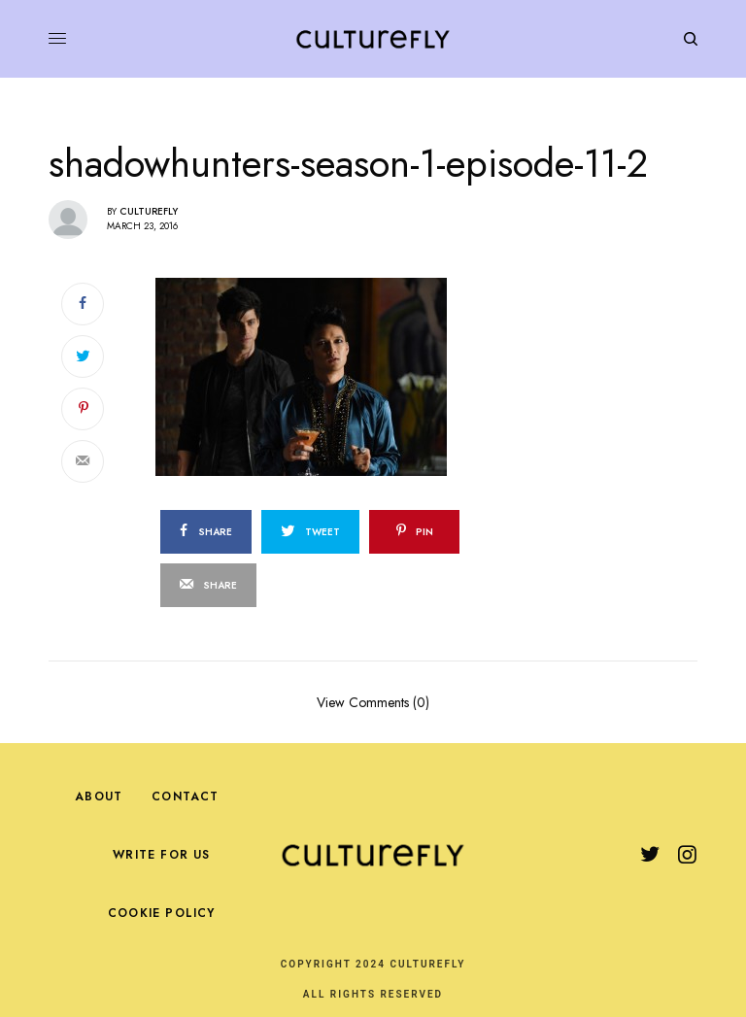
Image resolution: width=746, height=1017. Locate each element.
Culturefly (148, 211)
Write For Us (161, 855)
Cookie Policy (162, 913)
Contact (185, 796)
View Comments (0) (373, 701)
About (98, 796)
